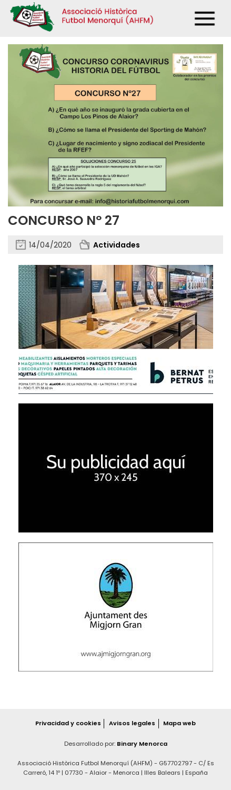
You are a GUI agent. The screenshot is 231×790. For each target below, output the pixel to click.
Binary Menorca (142, 743)
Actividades (116, 245)
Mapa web (179, 723)
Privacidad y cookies (68, 723)
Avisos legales (132, 723)
